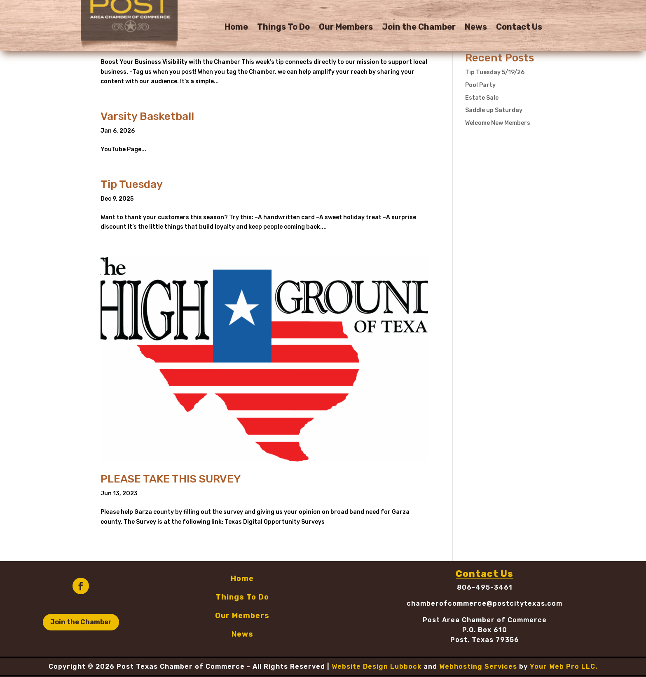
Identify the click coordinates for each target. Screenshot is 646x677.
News (476, 28)
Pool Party (480, 85)
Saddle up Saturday (493, 110)
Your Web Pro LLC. (563, 666)
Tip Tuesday (132, 184)
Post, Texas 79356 (484, 640)
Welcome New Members (497, 122)
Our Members (346, 28)
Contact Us (519, 28)
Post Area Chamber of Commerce (485, 620)
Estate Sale (482, 97)
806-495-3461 (485, 587)
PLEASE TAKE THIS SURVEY (171, 479)
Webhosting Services (478, 666)
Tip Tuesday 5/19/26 (494, 72)
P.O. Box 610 (484, 630)
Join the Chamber (419, 28)
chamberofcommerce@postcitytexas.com (484, 603)
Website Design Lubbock (376, 666)
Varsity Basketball (147, 116)
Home (236, 28)
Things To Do (283, 28)
